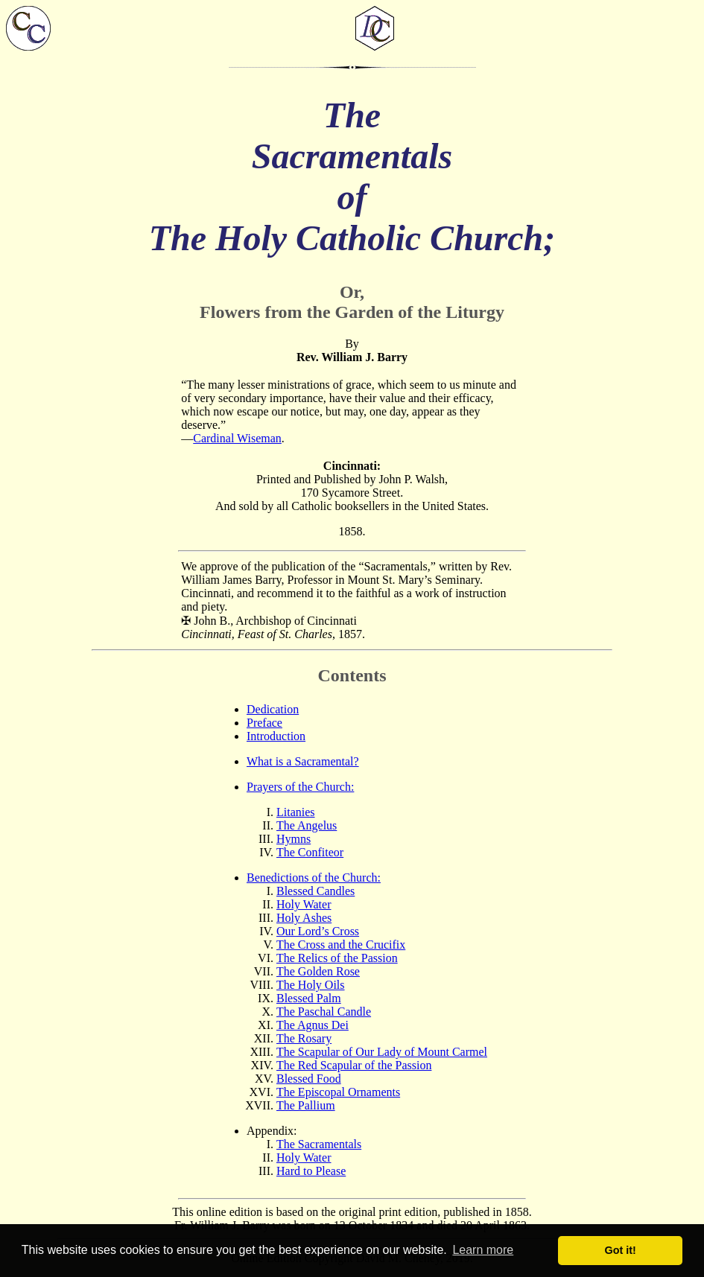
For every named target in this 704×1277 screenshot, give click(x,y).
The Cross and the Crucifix (340, 944)
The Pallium (305, 1105)
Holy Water (304, 904)
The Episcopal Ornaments (338, 1092)
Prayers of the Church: (300, 786)
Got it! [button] (620, 1250)
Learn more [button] (482, 1249)
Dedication (273, 709)
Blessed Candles (315, 891)
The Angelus (306, 825)
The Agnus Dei (312, 1025)
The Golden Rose (318, 971)
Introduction (276, 736)
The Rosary (304, 1038)
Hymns (293, 838)
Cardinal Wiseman (237, 438)
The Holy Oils (310, 984)
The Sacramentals (318, 1144)
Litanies (295, 812)
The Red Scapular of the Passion (353, 1065)
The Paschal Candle (323, 1011)
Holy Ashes (304, 917)
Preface (264, 722)
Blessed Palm (308, 998)
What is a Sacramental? (303, 761)
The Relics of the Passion (337, 958)
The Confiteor (309, 852)
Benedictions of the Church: (314, 877)
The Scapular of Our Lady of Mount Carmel (381, 1051)
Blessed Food (308, 1078)
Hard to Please (311, 1171)
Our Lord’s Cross (317, 931)
